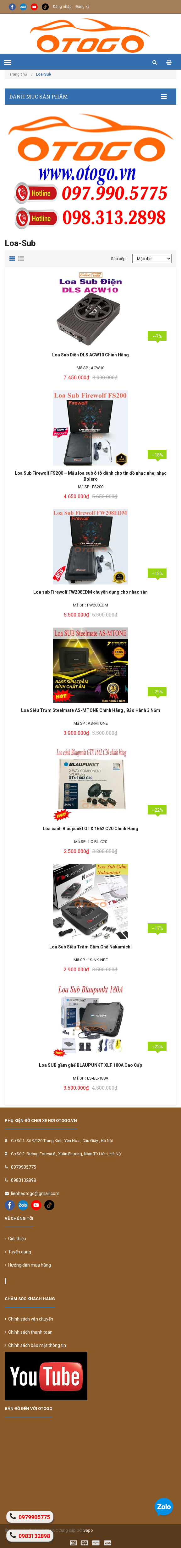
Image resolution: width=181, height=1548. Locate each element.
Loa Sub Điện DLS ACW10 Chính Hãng (90, 354)
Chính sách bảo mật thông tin (35, 1345)
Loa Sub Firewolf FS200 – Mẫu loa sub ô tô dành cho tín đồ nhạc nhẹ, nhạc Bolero (91, 476)
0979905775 (23, 1167)
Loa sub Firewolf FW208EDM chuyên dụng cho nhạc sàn (90, 592)
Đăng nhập (62, 6)
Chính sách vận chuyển (29, 1318)
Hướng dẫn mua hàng (28, 1265)
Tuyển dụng (18, 1251)
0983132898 (23, 1180)
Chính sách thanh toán (28, 1332)
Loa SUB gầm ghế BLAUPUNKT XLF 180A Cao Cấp (90, 1065)
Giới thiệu (15, 1238)
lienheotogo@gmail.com (35, 1193)
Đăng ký (82, 6)
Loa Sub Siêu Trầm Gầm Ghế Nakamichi (90, 946)
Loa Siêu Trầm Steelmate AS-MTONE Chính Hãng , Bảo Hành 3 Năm (90, 710)
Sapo (88, 1530)
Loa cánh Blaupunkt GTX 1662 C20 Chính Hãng (90, 828)
